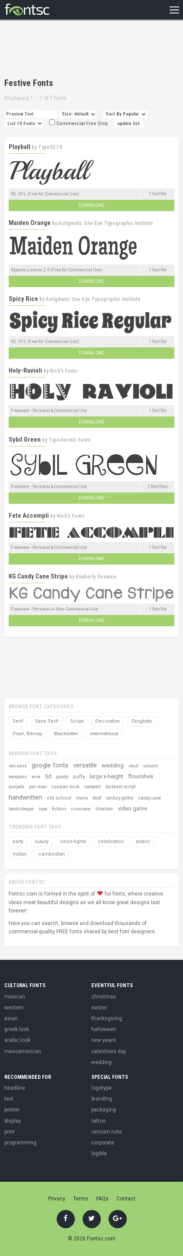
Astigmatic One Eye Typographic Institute (105, 223)
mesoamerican (22, 1051)
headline (14, 1088)
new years (103, 1040)
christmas (103, 997)
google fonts (50, 765)
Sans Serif (46, 721)
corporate (102, 1143)
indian (20, 854)
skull (133, 766)
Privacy (56, 1199)
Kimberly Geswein (96, 577)
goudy (62, 776)
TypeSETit (50, 147)
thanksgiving (106, 1018)
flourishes (140, 776)
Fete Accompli (29, 515)
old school (59, 798)
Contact (125, 1199)
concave (81, 809)
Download (92, 205)
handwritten (25, 797)
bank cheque (21, 808)
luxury (41, 841)
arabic (143, 841)
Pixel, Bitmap (27, 734)
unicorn (150, 766)
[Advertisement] (73, 50)
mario (82, 798)
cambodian (52, 854)
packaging (103, 1110)
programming (20, 1143)
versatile (85, 765)
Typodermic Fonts (69, 440)
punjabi (16, 786)
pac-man (38, 786)
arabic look (17, 1040)
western (14, 1008)
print (9, 1132)
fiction (59, 809)
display (12, 1121)
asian (11, 1018)
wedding (113, 765)
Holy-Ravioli (25, 370)
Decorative (107, 721)
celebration (111, 841)
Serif (18, 721)
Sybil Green (25, 439)
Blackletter (66, 734)
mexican (14, 997)
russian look (65, 787)
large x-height (106, 776)
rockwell (92, 786)
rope (43, 808)
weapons (18, 776)
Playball (19, 147)
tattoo (98, 1121)
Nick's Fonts (63, 371)
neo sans (18, 766)
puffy (79, 777)
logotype (101, 1088)
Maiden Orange (30, 223)
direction (104, 808)
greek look (16, 1029)
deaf (97, 798)
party (18, 841)
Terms (80, 1199)
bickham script (120, 786)
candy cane (149, 798)
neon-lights (73, 841)
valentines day (108, 1051)
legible (99, 1153)
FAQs (102, 1199)
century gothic (120, 798)
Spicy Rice (23, 299)
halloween (103, 1029)
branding (101, 1099)
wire (36, 776)
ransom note (106, 1132)
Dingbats (142, 721)
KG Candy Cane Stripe (38, 576)
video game (132, 808)
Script (76, 721)
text (8, 1099)
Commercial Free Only (78, 123)
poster (11, 1110)
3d (48, 776)
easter (99, 1008)
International (104, 734)
